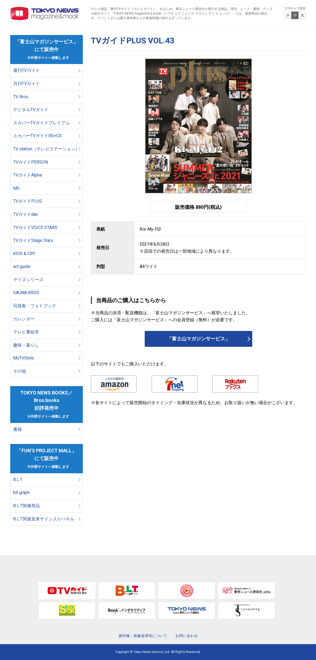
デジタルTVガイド (30, 109)
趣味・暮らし (26, 345)
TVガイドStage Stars (33, 240)
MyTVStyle (23, 358)
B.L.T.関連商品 (26, 505)
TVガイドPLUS (27, 201)
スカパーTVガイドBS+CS (37, 135)
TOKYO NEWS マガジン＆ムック (44, 13)
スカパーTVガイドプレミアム (41, 122)
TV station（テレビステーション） (46, 148)
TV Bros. (21, 96)
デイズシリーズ (28, 279)
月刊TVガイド (26, 83)
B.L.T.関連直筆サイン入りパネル (43, 518)
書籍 (17, 429)
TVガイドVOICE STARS (35, 227)
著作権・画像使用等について (142, 636)
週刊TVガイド (26, 70)
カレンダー (24, 319)
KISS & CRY (24, 253)
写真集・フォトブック (34, 305)
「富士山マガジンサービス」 (198, 338)
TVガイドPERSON (30, 162)
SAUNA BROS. (27, 292)
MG (16, 188)
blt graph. (21, 492)
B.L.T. (18, 479)
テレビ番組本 (26, 331)
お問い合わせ (186, 636)
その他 (19, 371)
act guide (21, 266)
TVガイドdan (25, 214)
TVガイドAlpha (27, 175)
